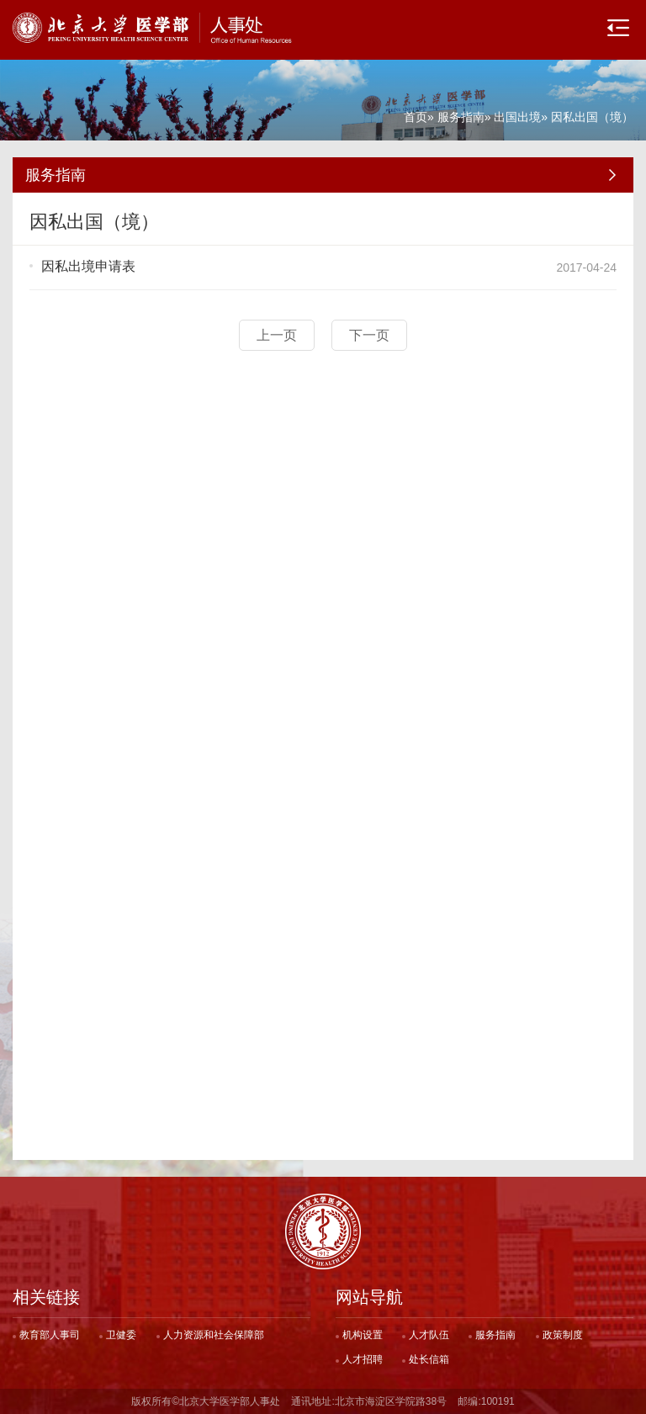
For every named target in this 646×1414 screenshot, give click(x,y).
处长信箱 (429, 1359)
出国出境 (517, 117)
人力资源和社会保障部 (213, 1335)
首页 (415, 117)
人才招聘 (362, 1359)
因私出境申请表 (88, 266)
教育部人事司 (49, 1335)
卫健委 (121, 1335)
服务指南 (460, 117)
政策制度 (563, 1335)
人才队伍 (429, 1335)
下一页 (369, 335)
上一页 (277, 335)
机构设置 (362, 1335)
